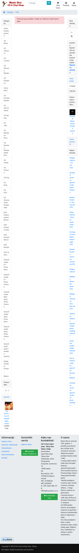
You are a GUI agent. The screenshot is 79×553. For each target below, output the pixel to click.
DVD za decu (6, 253)
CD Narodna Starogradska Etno (6, 149)
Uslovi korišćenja (8, 455)
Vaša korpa (58, 5)
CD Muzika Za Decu (6, 134)
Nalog (74, 4)
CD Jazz (5, 124)
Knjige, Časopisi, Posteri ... (6, 366)
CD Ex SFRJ (6, 89)
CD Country (6, 59)
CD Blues (6, 42)
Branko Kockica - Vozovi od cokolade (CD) (72, 256)
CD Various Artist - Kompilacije (6, 202)
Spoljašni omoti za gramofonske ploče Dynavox (72, 182)
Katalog (10, 12)
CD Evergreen (6, 80)
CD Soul (5, 191)
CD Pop (6, 178)
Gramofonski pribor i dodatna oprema (6, 350)
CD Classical (6, 50)
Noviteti (6, 397)
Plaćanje (66, 4)
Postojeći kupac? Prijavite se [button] (29, 452)
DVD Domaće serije (6, 227)
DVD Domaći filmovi (6, 237)
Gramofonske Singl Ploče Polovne (6, 333)
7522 (17, 12)
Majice (6, 376)
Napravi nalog (26, 444)
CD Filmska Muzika (6, 98)
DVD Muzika (6, 246)
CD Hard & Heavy (6, 108)
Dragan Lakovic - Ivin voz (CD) (72, 163)
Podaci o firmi (7, 441)
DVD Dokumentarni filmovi (6, 216)
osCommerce (28, 550)
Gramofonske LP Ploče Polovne (6, 281)
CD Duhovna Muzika (6, 69)
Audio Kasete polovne (6, 32)
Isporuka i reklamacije (9, 445)
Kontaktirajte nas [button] (49, 497)
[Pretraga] (37, 3)
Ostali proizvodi (72, 141)
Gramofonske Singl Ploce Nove (6, 317)
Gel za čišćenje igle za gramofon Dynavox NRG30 (72, 368)
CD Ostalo (6, 161)
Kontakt (4, 458)
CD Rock (5, 184)
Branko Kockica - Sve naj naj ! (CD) (72, 202)
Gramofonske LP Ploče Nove (6, 265)
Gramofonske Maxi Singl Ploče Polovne (6, 299)
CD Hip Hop (6, 117)
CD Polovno (6, 170)
